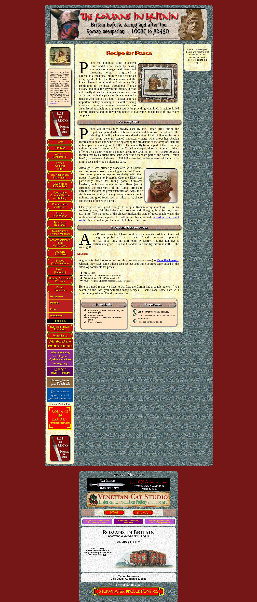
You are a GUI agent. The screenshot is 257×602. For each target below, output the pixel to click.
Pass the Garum (167, 260)
